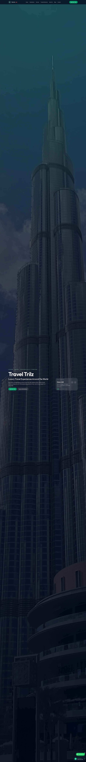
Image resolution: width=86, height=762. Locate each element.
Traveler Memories (44, 2)
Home (27, 2)
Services (37, 2)
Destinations (32, 2)
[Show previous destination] (72, 382)
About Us (51, 2)
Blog (55, 2)
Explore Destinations (23, 389)
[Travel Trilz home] (12, 2)
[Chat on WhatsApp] (80, 754)
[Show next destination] (75, 382)
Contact (59, 2)
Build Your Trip (73, 2)
